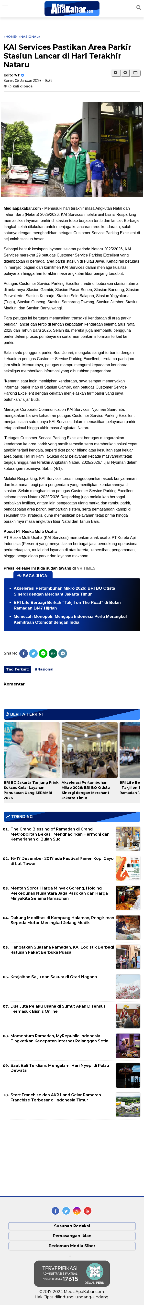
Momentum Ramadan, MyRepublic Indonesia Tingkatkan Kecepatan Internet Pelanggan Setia (59, 1038)
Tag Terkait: (17, 669)
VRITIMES (86, 568)
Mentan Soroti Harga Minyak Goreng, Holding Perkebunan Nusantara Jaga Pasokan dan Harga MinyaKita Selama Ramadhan (59, 893)
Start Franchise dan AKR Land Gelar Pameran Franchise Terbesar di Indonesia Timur (56, 1097)
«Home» (11, 36)
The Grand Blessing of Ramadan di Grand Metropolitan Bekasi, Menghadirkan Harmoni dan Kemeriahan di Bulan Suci (60, 834)
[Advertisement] (40, 1157)
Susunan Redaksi (72, 1226)
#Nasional (44, 669)
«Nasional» (29, 36)
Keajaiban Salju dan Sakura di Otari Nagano (54, 977)
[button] (135, 72)
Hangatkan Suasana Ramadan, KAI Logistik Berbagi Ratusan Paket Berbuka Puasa (62, 950)
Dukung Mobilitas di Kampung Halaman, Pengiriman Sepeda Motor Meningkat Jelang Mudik (62, 920)
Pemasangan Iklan (72, 1235)
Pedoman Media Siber (72, 1246)
